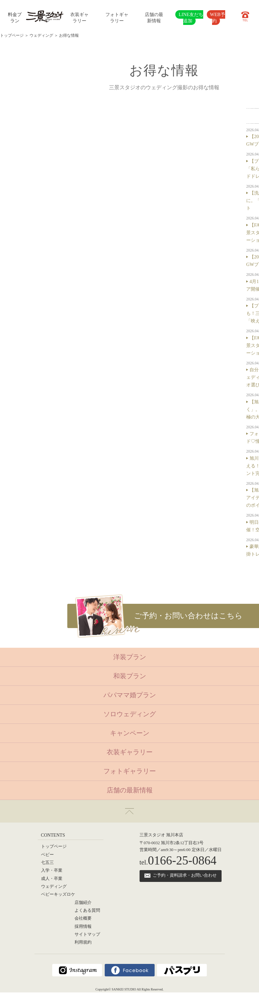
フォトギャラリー (129, 771)
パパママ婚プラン (129, 695)
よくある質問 (87, 910)
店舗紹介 (83, 902)
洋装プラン (129, 657)
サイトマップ (87, 934)
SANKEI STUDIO (124, 989)
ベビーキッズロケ (58, 894)
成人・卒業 (51, 878)
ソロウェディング (129, 714)
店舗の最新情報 (130, 790)
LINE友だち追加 (191, 17)
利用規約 (83, 942)
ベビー (47, 854)
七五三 (47, 862)
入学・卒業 (51, 870)
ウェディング (41, 35)
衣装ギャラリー (130, 752)
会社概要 (83, 918)
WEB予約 (217, 17)
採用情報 (83, 926)
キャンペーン (129, 733)
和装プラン (129, 676)
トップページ (12, 35)
